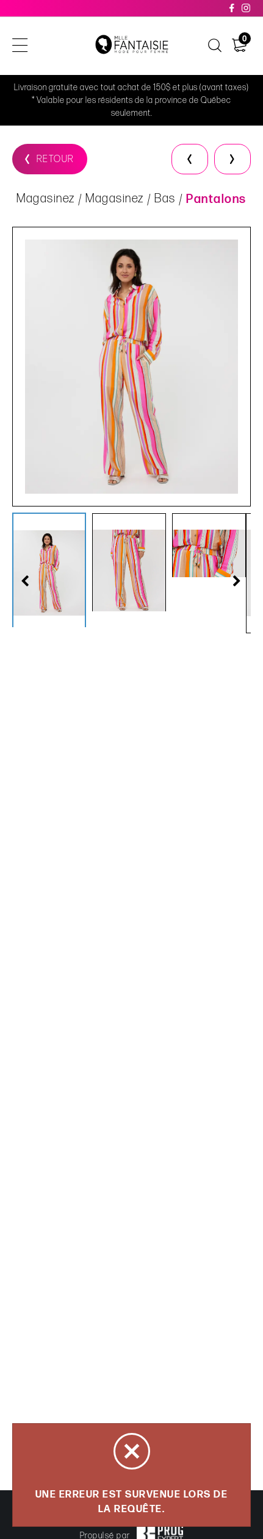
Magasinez (45, 198)
